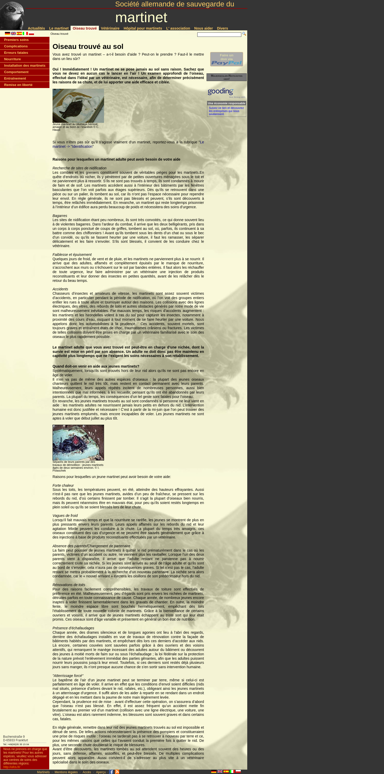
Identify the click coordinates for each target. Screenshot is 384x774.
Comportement (16, 72)
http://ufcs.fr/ (11, 767)
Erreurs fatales (16, 53)
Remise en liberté (18, 85)
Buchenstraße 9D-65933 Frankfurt (15, 738)
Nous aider (203, 28)
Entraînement (15, 78)
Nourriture (12, 59)
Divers (222, 28)
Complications (16, 46)
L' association (178, 28)
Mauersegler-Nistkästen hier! (226, 77)
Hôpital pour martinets (143, 28)
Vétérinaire (110, 28)
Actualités (36, 28)
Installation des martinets (24, 65)
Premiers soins (16, 40)
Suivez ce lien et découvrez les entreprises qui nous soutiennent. (226, 111)
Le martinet (59, 28)
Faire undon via (226, 59)
